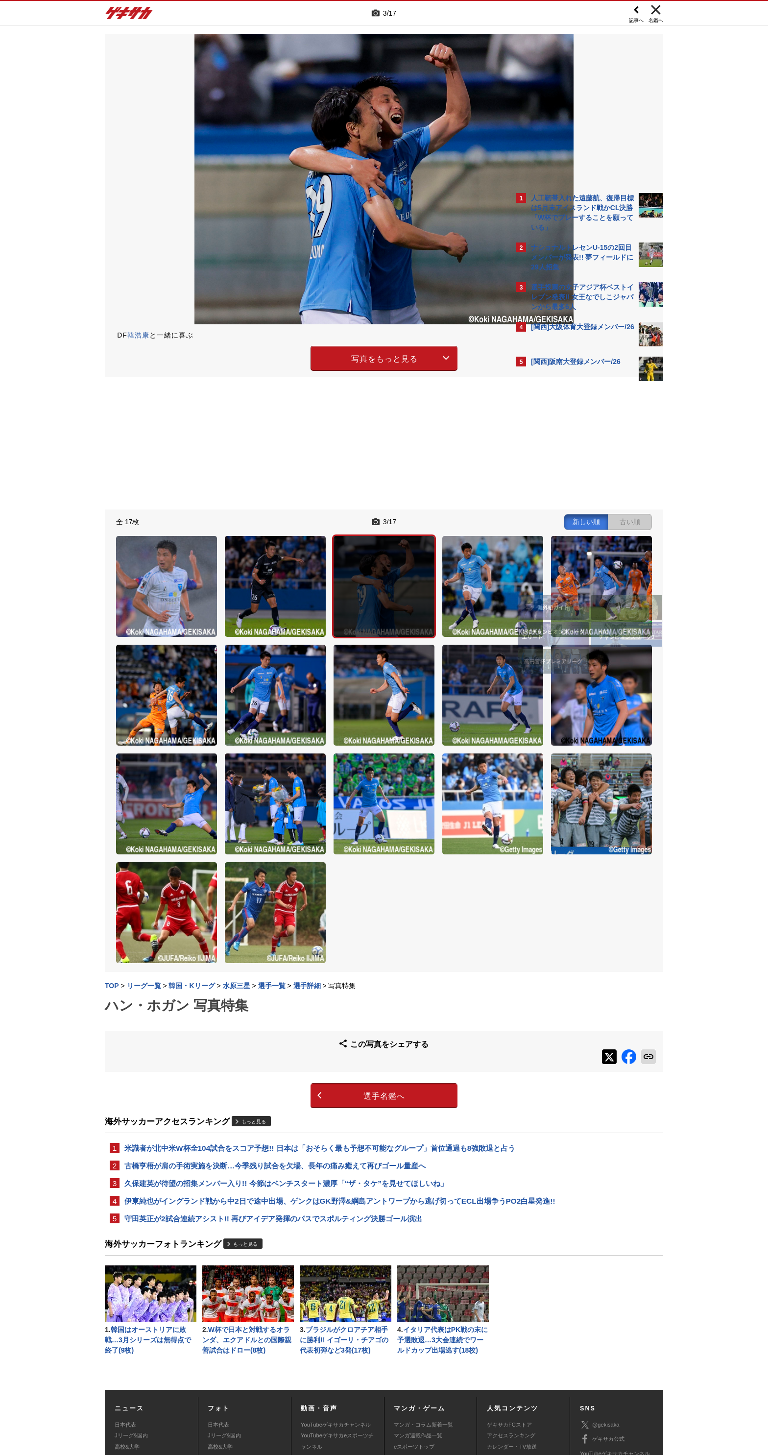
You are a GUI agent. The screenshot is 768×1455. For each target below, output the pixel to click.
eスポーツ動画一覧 (417, 1355)
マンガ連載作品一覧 (418, 1323)
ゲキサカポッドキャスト (330, 1345)
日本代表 (125, 1312)
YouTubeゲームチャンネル (612, 1355)
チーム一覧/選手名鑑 (512, 1345)
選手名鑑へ (298, 952)
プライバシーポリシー (454, 1382)
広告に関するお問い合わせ (235, 1394)
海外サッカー (131, 1345)
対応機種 (242, 1382)
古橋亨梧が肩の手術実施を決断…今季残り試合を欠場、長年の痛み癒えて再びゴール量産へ (275, 1035)
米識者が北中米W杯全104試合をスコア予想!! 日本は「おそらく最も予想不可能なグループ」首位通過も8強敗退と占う (305, 1011)
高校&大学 (127, 1334)
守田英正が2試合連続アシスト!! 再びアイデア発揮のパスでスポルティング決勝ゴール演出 (273, 1102)
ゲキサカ (129, 15)
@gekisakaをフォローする (570, 534)
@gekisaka (600, 1312)
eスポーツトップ (414, 1334)
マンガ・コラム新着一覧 (423, 1312)
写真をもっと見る (298, 357)
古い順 (458, 520)
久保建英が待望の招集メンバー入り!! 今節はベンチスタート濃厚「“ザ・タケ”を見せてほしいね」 (286, 1054)
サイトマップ (365, 1382)
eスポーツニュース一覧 (422, 1345)
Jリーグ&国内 (131, 1323)
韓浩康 (138, 335)
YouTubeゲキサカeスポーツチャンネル (337, 1328)
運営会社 (326, 1382)
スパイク (125, 1355)
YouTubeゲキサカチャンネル (336, 1312)
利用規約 (404, 1382)
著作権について (284, 1382)
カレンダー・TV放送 (512, 1334)
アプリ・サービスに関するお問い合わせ (405, 1394)
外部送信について (514, 1382)
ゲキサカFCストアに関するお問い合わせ (515, 1394)
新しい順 (415, 520)
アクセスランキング (511, 1323)
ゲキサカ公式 (602, 1327)
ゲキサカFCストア (509, 1312)
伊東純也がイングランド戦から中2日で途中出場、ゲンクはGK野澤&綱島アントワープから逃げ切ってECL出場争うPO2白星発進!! (307, 1078)
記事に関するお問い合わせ (312, 1394)
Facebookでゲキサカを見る (572, 554)
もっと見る (253, 978)
